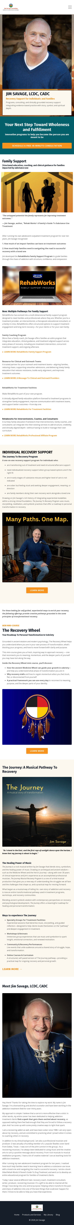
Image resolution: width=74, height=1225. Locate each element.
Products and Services (31, 1214)
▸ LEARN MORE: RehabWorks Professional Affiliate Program (29, 435)
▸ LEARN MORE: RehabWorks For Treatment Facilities (26, 409)
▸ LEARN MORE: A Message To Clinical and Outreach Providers (30, 378)
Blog (58, 1214)
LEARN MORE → (12, 969)
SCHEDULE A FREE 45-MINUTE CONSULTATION (37, 145)
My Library (48, 1214)
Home (16, 1214)
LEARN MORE (37, 590)
